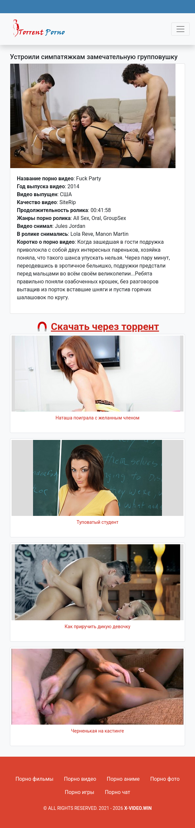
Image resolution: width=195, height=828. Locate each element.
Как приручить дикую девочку (98, 626)
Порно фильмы (35, 779)
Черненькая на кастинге (97, 731)
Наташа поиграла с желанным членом (97, 417)
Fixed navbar (42, 30)
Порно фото (164, 779)
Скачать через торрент (105, 326)
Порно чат (117, 792)
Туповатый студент (97, 522)
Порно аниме (123, 779)
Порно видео (80, 779)
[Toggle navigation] (180, 29)
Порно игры (79, 792)
